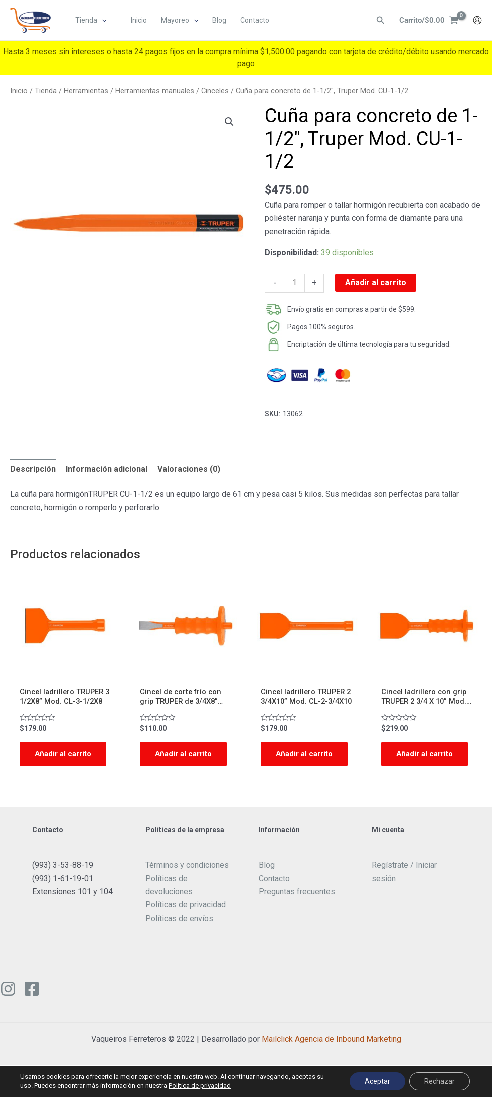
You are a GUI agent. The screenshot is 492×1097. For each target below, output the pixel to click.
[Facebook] (32, 1003)
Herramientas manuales (154, 90)
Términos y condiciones (187, 879)
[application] (102, 20)
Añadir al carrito (375, 282)
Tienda (46, 90)
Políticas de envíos (179, 932)
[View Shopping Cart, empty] (427, 21)
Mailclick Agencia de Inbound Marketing (331, 1053)
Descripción (33, 469)
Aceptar (377, 1081)
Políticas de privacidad (185, 919)
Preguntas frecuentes (297, 905)
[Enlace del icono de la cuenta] (477, 20)
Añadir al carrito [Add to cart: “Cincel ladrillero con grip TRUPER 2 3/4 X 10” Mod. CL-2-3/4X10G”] (412, 761)
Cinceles (215, 90)
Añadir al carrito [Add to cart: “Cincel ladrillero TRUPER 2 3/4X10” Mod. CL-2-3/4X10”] (292, 761)
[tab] (33, 469)
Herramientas (86, 90)
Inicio (19, 90)
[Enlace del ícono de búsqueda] (377, 21)
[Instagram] (8, 1003)
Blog (267, 879)
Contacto (274, 892)
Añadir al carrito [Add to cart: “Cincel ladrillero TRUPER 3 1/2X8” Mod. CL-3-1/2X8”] (51, 761)
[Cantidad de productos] (294, 283)
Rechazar (439, 1081)
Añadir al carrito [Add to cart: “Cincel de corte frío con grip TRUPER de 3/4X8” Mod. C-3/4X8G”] (171, 761)
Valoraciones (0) (188, 469)
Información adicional (106, 469)
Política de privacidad (200, 1085)
